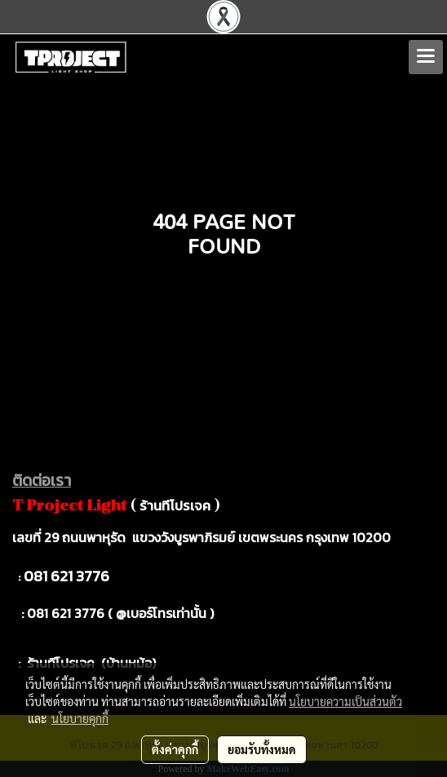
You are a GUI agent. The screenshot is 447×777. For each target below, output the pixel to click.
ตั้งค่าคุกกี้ (175, 749)
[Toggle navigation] (426, 57)
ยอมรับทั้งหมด (262, 749)
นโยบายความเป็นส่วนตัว (345, 701)
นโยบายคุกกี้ (79, 718)
